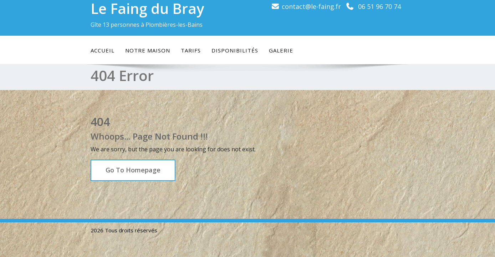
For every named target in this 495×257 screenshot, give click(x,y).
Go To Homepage (133, 170)
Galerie (281, 50)
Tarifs (191, 50)
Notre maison (147, 50)
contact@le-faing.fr (311, 6)
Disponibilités (234, 50)
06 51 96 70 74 (379, 6)
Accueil (102, 50)
